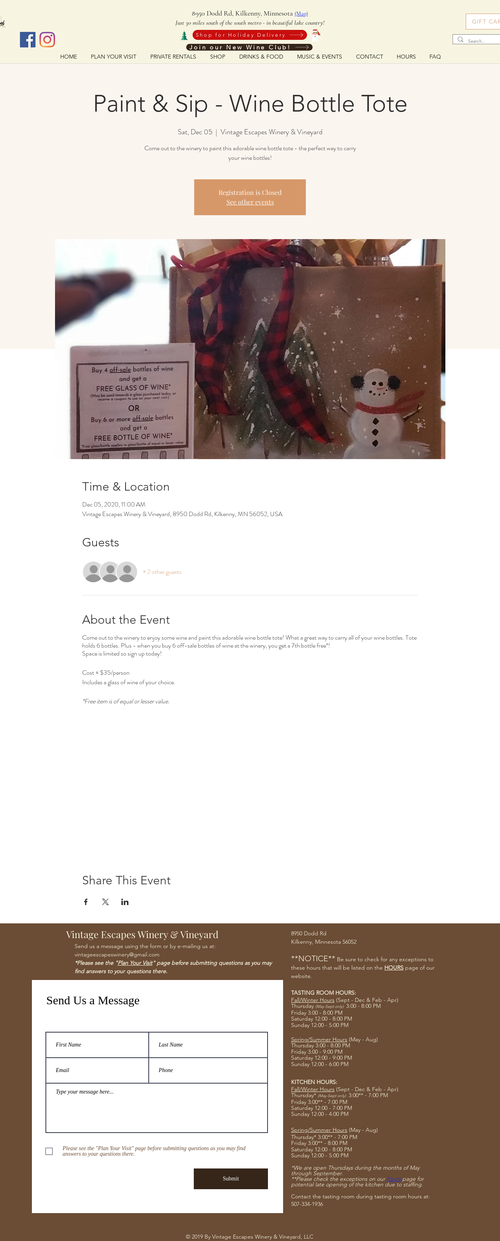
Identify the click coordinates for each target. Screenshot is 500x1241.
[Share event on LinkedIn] (125, 902)
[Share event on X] (105, 902)
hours (394, 1178)
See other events (250, 202)
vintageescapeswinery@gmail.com (117, 954)
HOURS (394, 967)
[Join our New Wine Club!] (249, 47)
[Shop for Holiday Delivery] (250, 35)
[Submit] (231, 1178)
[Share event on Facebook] (86, 902)
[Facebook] (27, 39)
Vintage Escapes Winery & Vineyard (142, 934)
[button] (261, 56)
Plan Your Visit (135, 962)
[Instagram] (47, 39)
